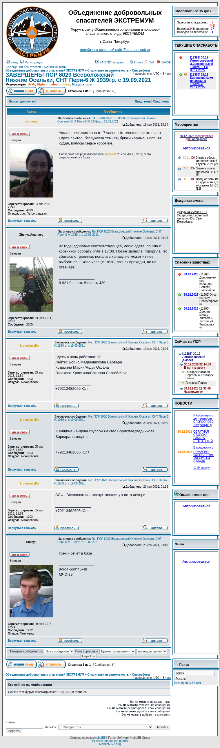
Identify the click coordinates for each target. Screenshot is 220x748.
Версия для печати (22, 101)
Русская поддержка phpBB (110, 740)
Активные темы (54, 67)
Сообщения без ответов (23, 67)
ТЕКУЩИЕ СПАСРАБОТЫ (197, 45)
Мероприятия (186, 124)
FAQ (100, 62)
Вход (12, 62)
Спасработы (141, 70)
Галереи (115, 62)
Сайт (150, 62)
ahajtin (56, 84)
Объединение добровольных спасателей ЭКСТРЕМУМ (45, 70)
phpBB (101, 737)
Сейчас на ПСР (188, 342)
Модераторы (82, 84)
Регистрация (31, 62)
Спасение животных (192, 262)
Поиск (136, 62)
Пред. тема (142, 101)
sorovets (110, 154)
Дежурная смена (189, 201)
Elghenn (43, 84)
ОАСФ (163, 62)
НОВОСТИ (183, 403)
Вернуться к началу (22, 220)
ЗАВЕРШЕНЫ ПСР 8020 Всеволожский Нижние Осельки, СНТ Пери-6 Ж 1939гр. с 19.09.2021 (78, 77)
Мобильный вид (110, 744)
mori (66, 84)
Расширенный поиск (187, 683)
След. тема (161, 101)
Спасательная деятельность (108, 70)
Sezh (31, 84)
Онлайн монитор (194, 495)
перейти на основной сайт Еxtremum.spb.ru (115, 50)
